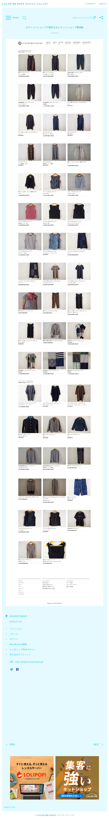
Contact (90, 4)
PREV (12, 744)
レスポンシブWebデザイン (23, 649)
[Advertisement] (54, 706)
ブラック (14, 633)
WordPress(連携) (18, 644)
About (103, 4)
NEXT (96, 744)
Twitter (10, 807)
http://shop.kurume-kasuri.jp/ (29, 661)
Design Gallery (25, 4)
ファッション (16, 628)
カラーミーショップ (82, 17)
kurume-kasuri (18, 616)
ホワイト (14, 638)
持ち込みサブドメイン (20, 654)
